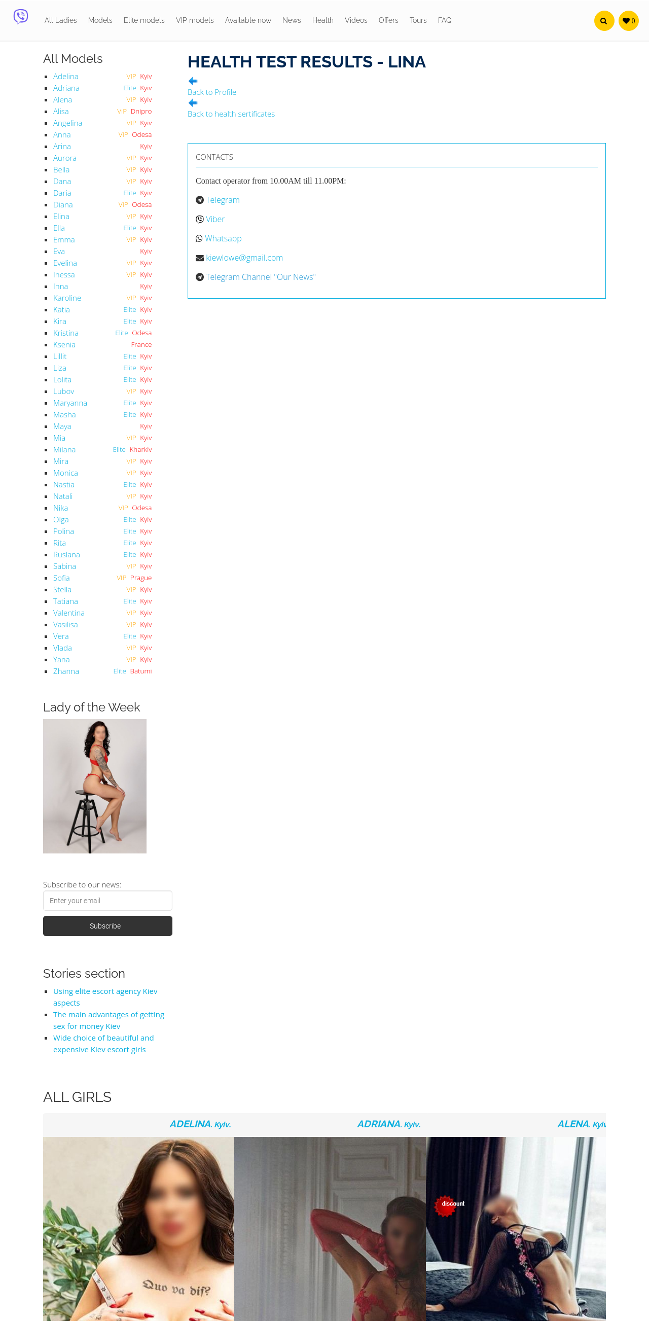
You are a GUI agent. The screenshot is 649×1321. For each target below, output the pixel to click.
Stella (62, 589)
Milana (64, 449)
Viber (215, 219)
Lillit (59, 356)
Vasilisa (65, 624)
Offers (389, 20)
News (291, 20)
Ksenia (64, 344)
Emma (64, 239)
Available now (248, 20)
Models (100, 20)
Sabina (64, 566)
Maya (62, 426)
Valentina (69, 613)
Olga (61, 519)
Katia (61, 309)
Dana (62, 181)
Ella (59, 228)
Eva (59, 251)
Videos (356, 20)
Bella (61, 169)
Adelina (66, 76)
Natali (63, 496)
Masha (64, 414)
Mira (60, 461)
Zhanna (66, 671)
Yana (61, 659)
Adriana (66, 88)
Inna (60, 286)
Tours (418, 20)
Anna (62, 134)
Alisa (61, 111)
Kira (59, 321)
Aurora (65, 158)
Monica (65, 473)
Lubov (63, 391)
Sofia (61, 578)
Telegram (223, 199)
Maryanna (70, 403)
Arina (62, 146)
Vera (61, 636)
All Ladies (61, 20)
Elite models (144, 20)
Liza (59, 368)
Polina (63, 531)
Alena (62, 99)
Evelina (65, 263)
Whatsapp (223, 238)
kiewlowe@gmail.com (244, 257)
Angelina (67, 123)
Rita (59, 543)
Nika (60, 508)
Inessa (64, 274)
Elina (61, 216)
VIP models (195, 20)
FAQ (445, 20)
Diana (63, 204)
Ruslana (66, 554)
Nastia (64, 484)
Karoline (67, 298)
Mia (59, 438)
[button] (604, 21)
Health (323, 20)
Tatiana (65, 601)
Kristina (66, 333)
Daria (62, 193)
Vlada (62, 647)
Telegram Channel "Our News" (261, 276)
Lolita (62, 379)
